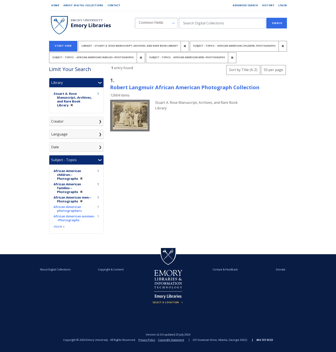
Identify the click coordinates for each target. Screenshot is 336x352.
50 (273, 69)
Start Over (63, 45)
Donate (278, 269)
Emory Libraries (91, 25)
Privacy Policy (146, 340)
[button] (156, 23)
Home (55, 5)
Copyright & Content (111, 269)
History (268, 5)
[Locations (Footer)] (168, 302)
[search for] (222, 23)
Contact (114, 5)
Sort (243, 69)
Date (55, 147)
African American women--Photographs (74, 218)
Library (57, 82)
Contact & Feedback (224, 269)
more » (59, 226)
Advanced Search (245, 5)
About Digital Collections (83, 5)
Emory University (87, 20)
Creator (57, 121)
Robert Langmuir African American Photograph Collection (185, 87)
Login (282, 5)
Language (59, 134)
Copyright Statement (171, 340)
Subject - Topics (64, 159)
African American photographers (68, 209)
